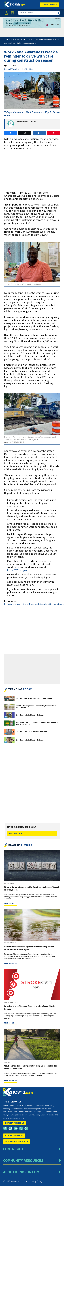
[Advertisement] (32, 171)
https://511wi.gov (17, 570)
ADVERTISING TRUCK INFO (16, 1141)
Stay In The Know (50, 4)
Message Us (15, 833)
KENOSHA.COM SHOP (14, 1135)
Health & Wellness (11, 1002)
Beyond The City (11, 69)
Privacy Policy (35, 1181)
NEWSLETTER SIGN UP (14, 1123)
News (31, 69)
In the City (23, 69)
